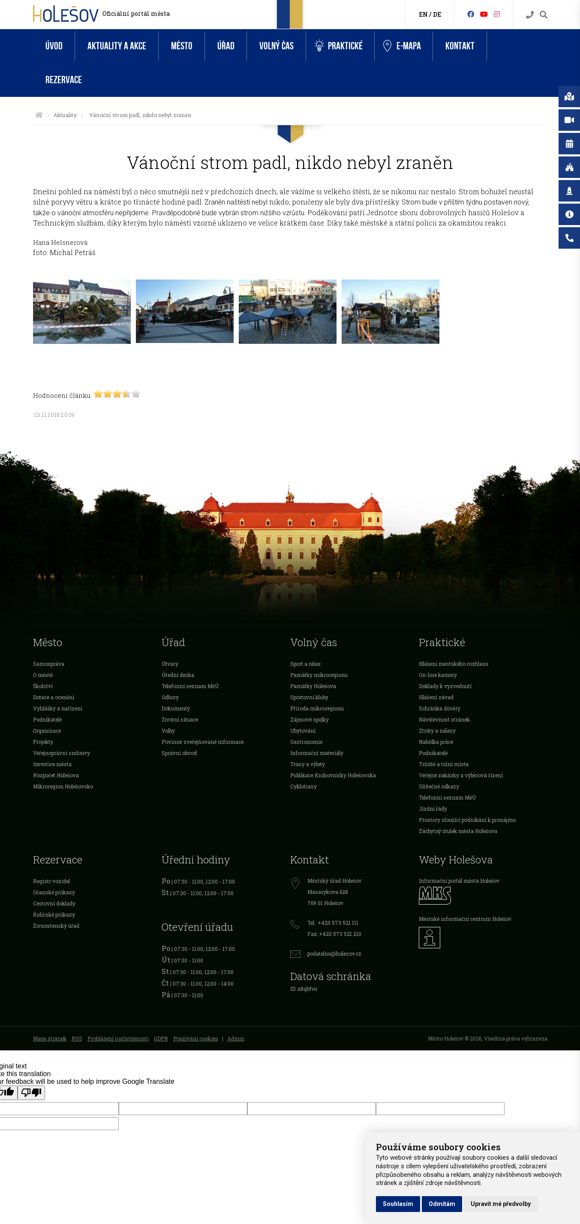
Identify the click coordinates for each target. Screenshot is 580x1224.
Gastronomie (306, 741)
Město (181, 46)
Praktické (339, 46)
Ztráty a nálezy (437, 730)
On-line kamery (438, 674)
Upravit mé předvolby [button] (501, 1203)
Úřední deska (178, 674)
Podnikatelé (47, 719)
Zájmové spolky (309, 719)
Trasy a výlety (307, 764)
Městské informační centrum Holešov (465, 918)
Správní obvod (179, 752)
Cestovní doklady (54, 903)
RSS (77, 1038)
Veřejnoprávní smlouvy (61, 752)
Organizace (47, 730)
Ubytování (303, 730)
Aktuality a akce (116, 46)
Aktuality (65, 114)
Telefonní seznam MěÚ (190, 686)
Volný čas (276, 46)
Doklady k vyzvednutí (445, 686)
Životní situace (180, 719)
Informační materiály (316, 752)
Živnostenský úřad (56, 925)
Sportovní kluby (309, 697)
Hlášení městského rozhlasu (453, 663)
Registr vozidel (51, 881)
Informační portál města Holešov (459, 880)
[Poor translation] (31, 1093)
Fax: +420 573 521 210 (334, 933)
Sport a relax (305, 663)
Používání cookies (195, 1038)
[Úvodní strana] (39, 114)
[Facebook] (470, 13)
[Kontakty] (530, 14)
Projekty (43, 741)
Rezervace (63, 80)
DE (437, 14)
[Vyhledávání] (543, 14)
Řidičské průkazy (54, 914)
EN (423, 14)
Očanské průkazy (54, 892)
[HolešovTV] (484, 13)
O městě (43, 674)
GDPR (161, 1038)
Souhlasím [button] (398, 1203)
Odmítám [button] (442, 1203)
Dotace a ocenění (53, 697)
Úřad (225, 46)
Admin (235, 1038)
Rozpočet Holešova (56, 775)
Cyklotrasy (303, 786)
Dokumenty (176, 708)
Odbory (170, 697)
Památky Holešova (313, 686)
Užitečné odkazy (439, 786)
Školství (43, 686)
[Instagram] (497, 13)
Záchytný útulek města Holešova (458, 830)
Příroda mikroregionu (317, 708)
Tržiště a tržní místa (444, 764)
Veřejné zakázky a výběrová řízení (461, 775)
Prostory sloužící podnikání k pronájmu (467, 819)
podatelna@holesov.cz (334, 953)
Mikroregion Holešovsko (63, 786)
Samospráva (48, 663)
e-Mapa (402, 46)
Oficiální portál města (136, 13)
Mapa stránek (49, 1038)
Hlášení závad (436, 697)
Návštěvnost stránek (444, 719)
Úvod (54, 46)
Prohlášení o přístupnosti (118, 1038)
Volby (168, 730)
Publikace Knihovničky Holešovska (333, 775)
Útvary (170, 663)
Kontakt (460, 46)
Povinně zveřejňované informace (202, 741)
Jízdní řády (433, 808)
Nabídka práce (436, 741)
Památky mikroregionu (319, 674)
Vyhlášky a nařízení (57, 708)
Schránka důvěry (439, 708)
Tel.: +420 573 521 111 (332, 922)
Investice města (52, 764)
